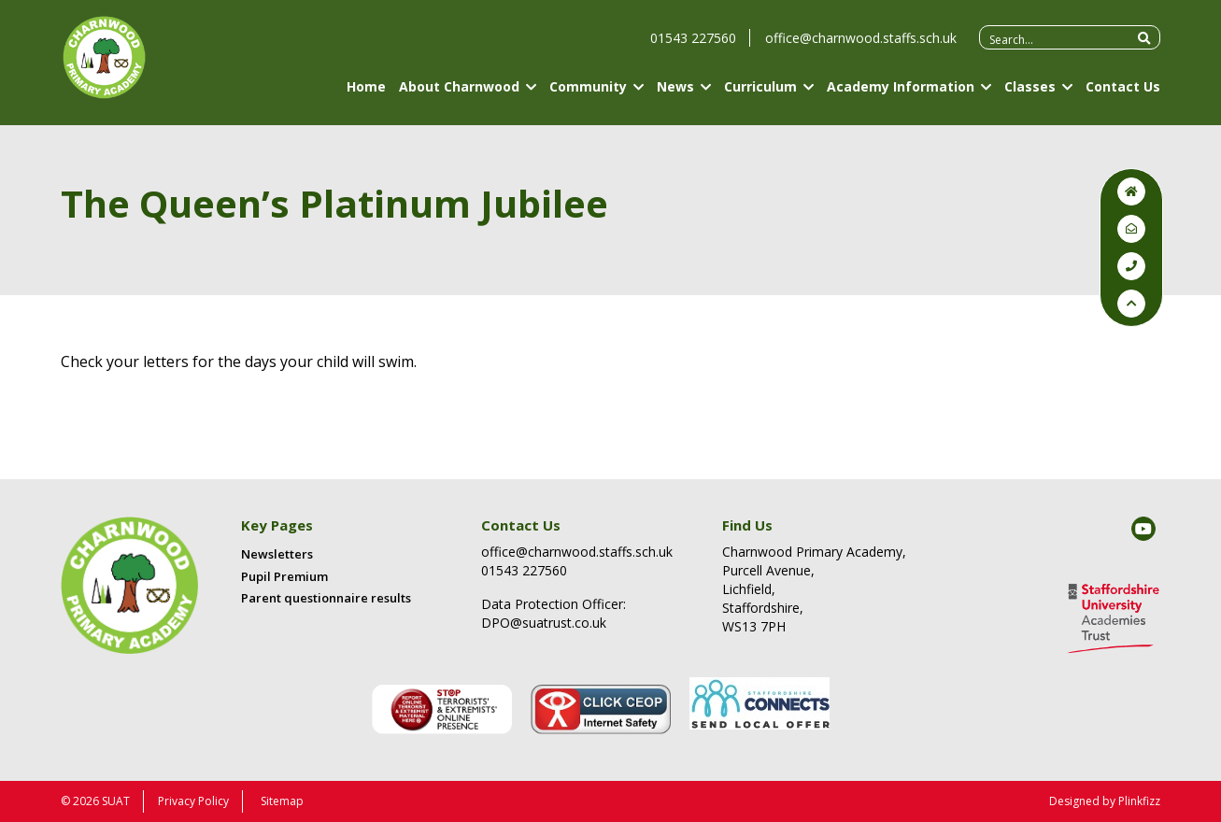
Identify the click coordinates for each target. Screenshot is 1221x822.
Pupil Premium (284, 576)
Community (588, 96)
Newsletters (277, 554)
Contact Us (1123, 96)
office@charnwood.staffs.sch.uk (861, 47)
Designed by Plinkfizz (1104, 801)
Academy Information (900, 96)
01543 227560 (693, 47)
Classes (1030, 96)
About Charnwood (459, 96)
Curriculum (760, 96)
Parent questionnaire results (326, 597)
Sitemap (282, 801)
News (675, 96)
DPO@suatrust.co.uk (543, 622)
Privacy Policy (193, 801)
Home (366, 96)
